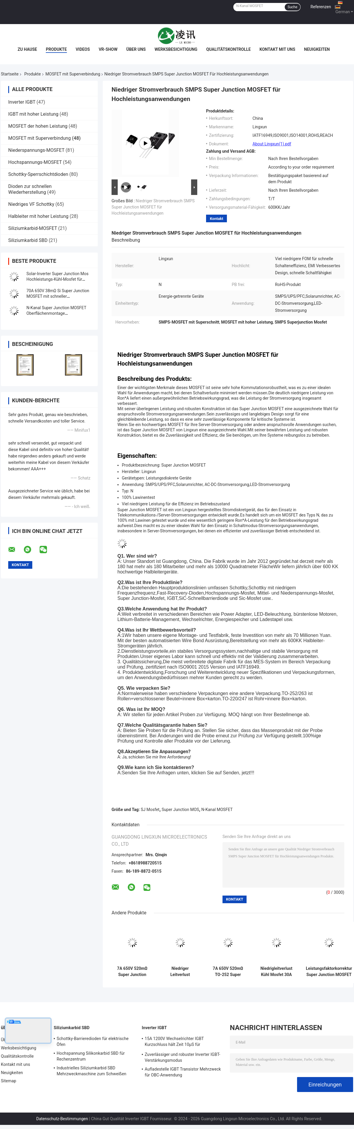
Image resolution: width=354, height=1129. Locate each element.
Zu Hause (27, 49)
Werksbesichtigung (175, 49)
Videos (83, 49)
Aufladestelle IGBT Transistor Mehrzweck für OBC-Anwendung (183, 1072)
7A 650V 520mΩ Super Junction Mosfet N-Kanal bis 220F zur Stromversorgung (132, 971)
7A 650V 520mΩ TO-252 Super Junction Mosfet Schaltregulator (228, 971)
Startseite (9, 74)
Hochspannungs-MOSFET (35, 162)
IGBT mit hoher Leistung (33, 114)
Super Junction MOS (180, 809)
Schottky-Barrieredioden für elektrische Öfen (93, 1041)
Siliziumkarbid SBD (28, 240)
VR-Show (108, 49)
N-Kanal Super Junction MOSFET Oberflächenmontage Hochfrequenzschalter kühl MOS (56, 313)
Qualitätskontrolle (228, 49)
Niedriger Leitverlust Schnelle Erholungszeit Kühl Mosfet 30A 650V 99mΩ (180, 971)
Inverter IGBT (21, 102)
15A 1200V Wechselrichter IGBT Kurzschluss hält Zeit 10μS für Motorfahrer (174, 1042)
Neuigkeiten (317, 49)
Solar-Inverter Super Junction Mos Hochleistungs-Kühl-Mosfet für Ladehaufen (57, 279)
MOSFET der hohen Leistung (38, 126)
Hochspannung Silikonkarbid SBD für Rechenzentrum (91, 1056)
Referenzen (321, 6)
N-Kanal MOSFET (217, 809)
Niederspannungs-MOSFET (36, 150)
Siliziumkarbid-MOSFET (32, 228)
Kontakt (216, 218)
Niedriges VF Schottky (31, 204)
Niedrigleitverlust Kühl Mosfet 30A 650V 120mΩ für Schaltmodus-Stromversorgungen (276, 971)
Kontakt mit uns (277, 49)
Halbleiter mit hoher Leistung (38, 216)
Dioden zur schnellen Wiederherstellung (30, 189)
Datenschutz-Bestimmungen (62, 1118)
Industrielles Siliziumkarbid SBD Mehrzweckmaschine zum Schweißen (91, 1071)
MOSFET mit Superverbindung (72, 74)
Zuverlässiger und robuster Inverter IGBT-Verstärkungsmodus (182, 1057)
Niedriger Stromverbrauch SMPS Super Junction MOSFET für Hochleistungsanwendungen (153, 207)
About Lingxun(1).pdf (271, 144)
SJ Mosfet (150, 809)
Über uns (136, 49)
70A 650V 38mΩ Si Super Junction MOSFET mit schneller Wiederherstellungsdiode (57, 296)
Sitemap (8, 1080)
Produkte (56, 49)
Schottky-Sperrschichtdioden (38, 174)
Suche (292, 7)
